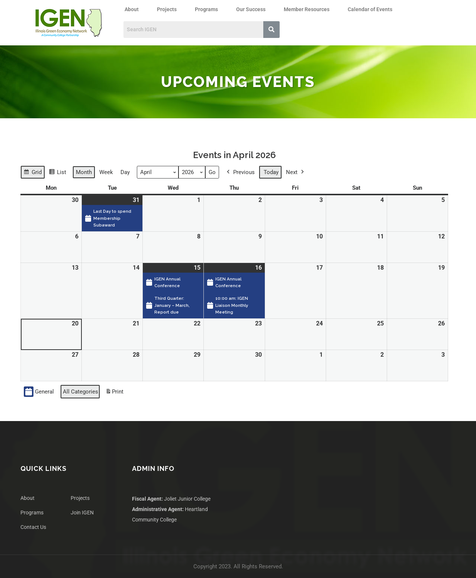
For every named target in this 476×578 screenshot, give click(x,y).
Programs (206, 9)
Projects (167, 9)
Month (84, 172)
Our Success (251, 9)
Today (271, 172)
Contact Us (33, 527)
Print (114, 393)
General (39, 391)
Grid (32, 173)
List (57, 173)
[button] (133, 9)
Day (125, 172)
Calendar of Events (370, 9)
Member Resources (306, 9)
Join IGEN (82, 513)
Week (106, 172)
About (132, 9)
